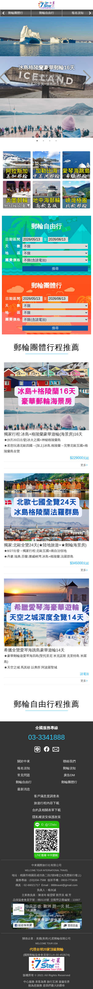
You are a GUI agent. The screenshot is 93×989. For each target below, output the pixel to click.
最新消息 (23, 789)
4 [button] (56, 141)
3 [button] (50, 141)
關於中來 (23, 761)
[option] (15, 13)
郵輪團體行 (15, 12)
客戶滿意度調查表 (46, 796)
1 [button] (37, 141)
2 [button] (43, 141)
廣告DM (69, 775)
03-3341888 (46, 737)
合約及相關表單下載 (46, 810)
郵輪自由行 (46, 12)
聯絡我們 (69, 761)
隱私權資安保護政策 (46, 817)
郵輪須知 (69, 768)
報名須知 (78, 12)
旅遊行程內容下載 (46, 803)
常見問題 (23, 775)
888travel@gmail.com (64, 885)
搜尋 (55, 268)
